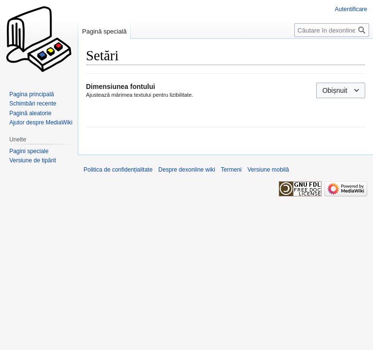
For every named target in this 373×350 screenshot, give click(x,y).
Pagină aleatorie (30, 113)
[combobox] (340, 90)
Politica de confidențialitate (118, 169)
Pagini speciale (29, 151)
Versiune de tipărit (32, 160)
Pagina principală (31, 94)
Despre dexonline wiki (186, 169)
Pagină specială (104, 31)
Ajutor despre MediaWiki (40, 122)
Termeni (231, 169)
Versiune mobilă (268, 169)
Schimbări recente (32, 103)
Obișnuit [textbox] (334, 90)
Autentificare (351, 9)
